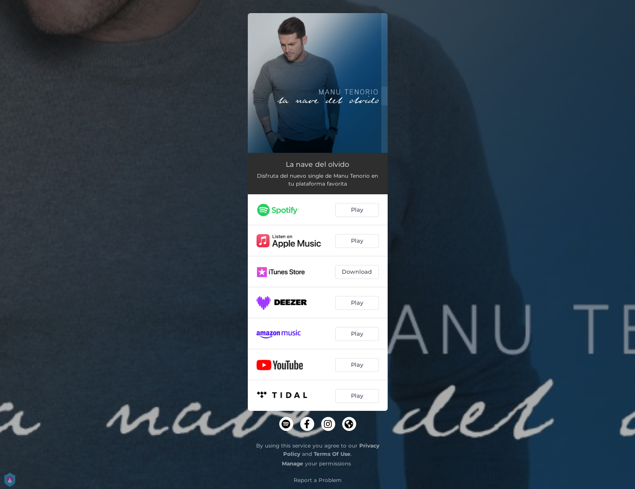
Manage (292, 463)
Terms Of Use (332, 454)
